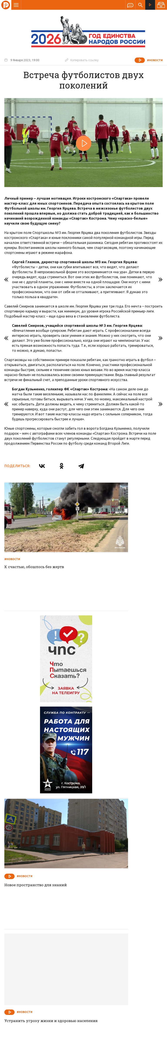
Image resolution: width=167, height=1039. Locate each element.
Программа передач (106, 929)
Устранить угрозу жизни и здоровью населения (32, 759)
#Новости (155, 60)
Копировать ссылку (82, 60)
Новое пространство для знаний (120, 648)
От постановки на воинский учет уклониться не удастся (121, 868)
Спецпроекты (75, 929)
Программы (137, 929)
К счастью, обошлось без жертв (36, 540)
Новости (52, 929)
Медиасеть (154, 1033)
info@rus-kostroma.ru (45, 957)
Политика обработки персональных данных (99, 1019)
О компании (30, 929)
